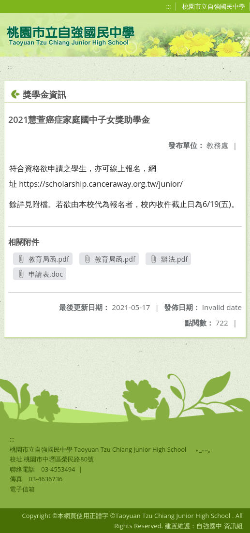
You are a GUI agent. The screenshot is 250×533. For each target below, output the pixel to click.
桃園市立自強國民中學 (213, 6)
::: (168, 6)
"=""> (203, 451)
